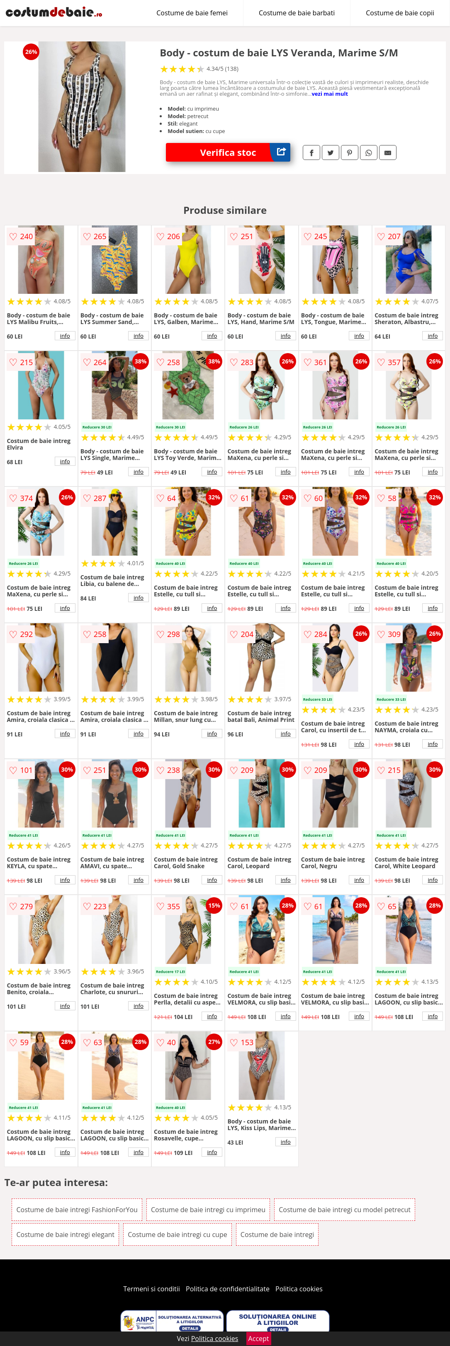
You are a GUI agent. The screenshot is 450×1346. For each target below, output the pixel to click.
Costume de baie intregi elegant (65, 1234)
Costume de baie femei (192, 12)
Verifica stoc (245, 152)
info (65, 335)
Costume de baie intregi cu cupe (177, 1234)
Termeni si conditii (151, 1288)
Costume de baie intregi (277, 1234)
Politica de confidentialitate (228, 1288)
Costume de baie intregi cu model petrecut (345, 1209)
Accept (258, 1338)
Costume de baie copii (400, 12)
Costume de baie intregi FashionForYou (76, 1209)
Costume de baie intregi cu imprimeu (208, 1209)
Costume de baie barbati (297, 12)
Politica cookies (299, 1288)
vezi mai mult (329, 93)
